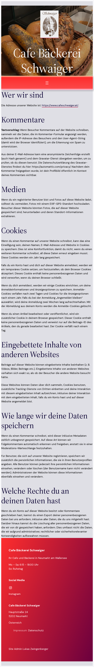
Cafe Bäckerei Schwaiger (27, 550)
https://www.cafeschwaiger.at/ (60, 105)
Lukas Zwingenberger (35, 649)
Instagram (15, 594)
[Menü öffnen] (47, 82)
